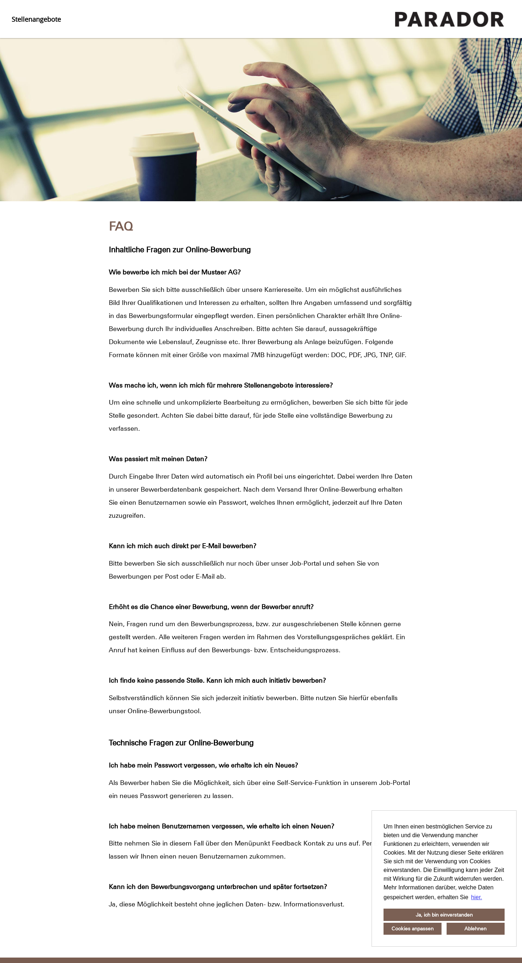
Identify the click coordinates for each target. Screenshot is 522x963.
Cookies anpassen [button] (413, 928)
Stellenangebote (36, 19)
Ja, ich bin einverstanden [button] (444, 915)
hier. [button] (476, 897)
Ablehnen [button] (475, 928)
